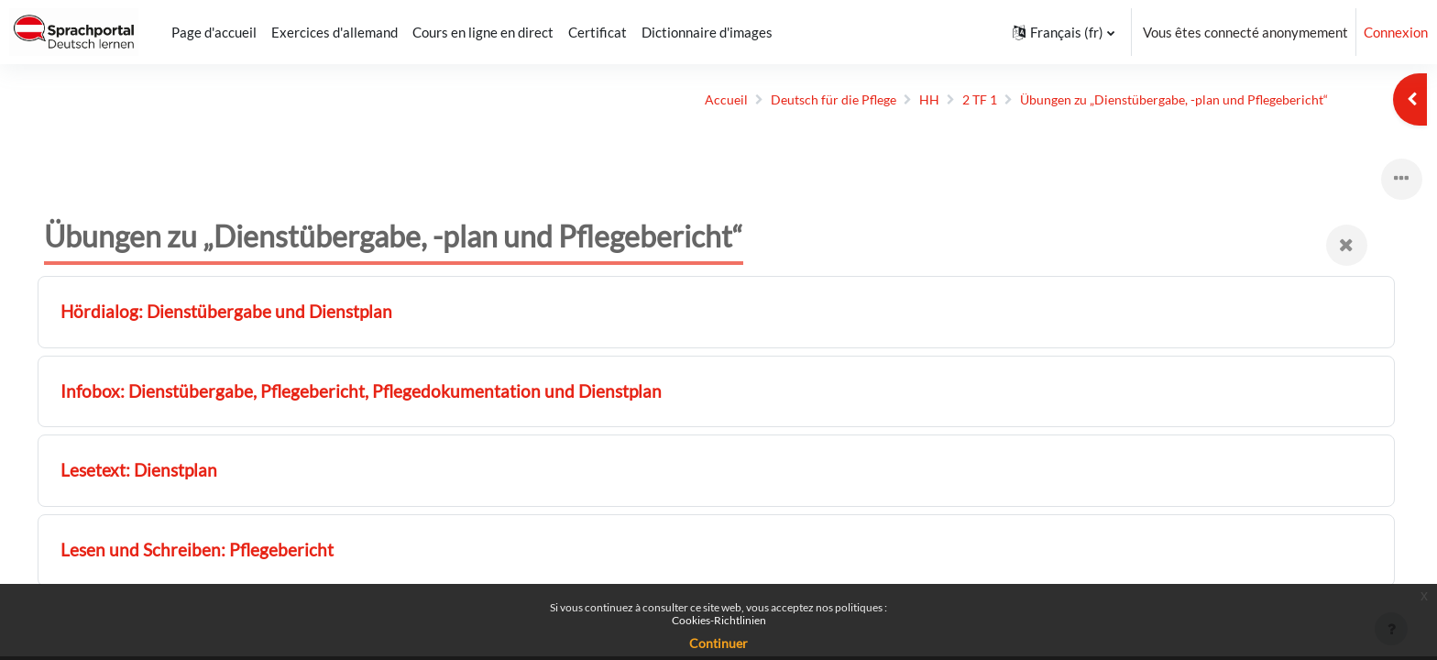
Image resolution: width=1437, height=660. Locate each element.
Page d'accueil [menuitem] (214, 32)
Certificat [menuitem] (597, 32)
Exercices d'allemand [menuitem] (334, 32)
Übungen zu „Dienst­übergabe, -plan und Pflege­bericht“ (1155, 100)
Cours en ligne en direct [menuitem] (483, 32)
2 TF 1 (952, 100)
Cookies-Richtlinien (719, 620)
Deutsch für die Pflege (800, 100)
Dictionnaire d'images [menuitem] (707, 32)
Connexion (1396, 32)
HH (900, 100)
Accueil (689, 100)
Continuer (718, 643)
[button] (1063, 32)
